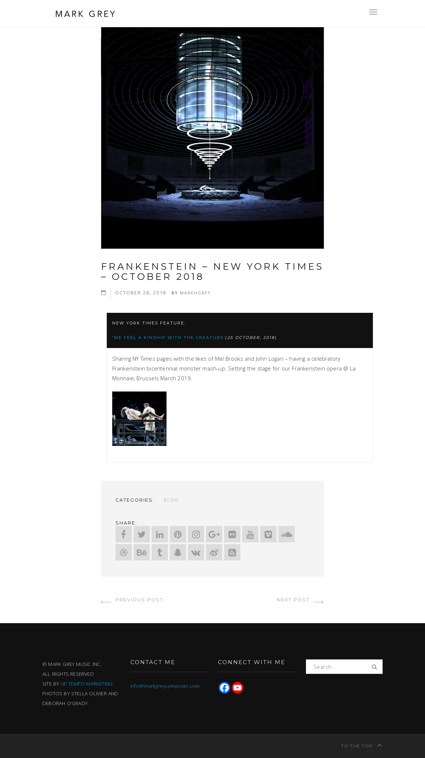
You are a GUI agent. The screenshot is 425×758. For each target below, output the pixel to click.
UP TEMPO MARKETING (87, 683)
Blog (171, 500)
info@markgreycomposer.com (165, 686)
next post (300, 599)
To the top (362, 745)
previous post (132, 599)
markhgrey (195, 292)
